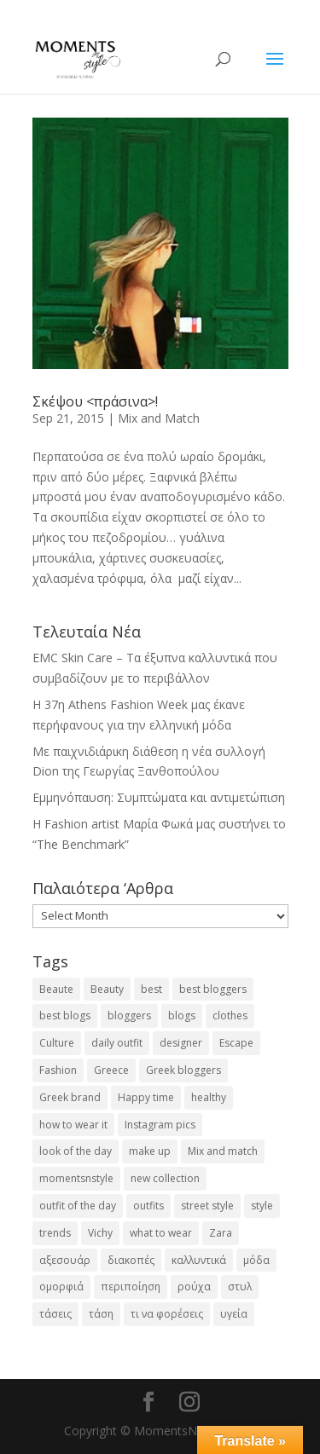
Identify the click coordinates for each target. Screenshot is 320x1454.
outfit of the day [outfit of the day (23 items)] (77, 1205)
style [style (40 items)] (262, 1205)
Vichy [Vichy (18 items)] (100, 1233)
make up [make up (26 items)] (150, 1151)
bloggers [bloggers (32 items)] (129, 1015)
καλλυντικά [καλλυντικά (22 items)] (199, 1260)
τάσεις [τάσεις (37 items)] (55, 1314)
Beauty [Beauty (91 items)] (107, 989)
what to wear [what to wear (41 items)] (161, 1233)
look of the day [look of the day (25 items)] (75, 1151)
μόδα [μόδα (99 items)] (256, 1260)
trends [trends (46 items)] (55, 1233)
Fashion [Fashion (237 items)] (58, 1070)
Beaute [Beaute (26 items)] (56, 989)
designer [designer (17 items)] (181, 1043)
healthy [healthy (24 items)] (208, 1097)
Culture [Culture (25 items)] (56, 1043)
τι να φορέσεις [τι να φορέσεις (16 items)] (167, 1314)
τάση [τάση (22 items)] (101, 1314)
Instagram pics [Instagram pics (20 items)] (160, 1124)
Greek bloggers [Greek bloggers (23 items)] (183, 1070)
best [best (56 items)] (151, 989)
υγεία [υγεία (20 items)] (233, 1314)
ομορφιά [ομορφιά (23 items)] (61, 1286)
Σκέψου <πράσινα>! (95, 401)
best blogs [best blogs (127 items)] (64, 1015)
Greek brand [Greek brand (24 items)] (70, 1097)
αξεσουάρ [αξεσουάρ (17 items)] (64, 1260)
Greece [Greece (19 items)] (111, 1070)
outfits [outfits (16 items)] (148, 1205)
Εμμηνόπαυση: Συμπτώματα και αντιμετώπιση (158, 797)
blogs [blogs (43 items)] (181, 1015)
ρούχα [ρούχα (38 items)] (194, 1286)
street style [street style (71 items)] (207, 1205)
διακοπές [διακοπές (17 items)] (131, 1260)
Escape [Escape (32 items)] (236, 1043)
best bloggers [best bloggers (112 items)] (213, 989)
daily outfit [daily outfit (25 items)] (117, 1043)
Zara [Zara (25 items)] (220, 1233)
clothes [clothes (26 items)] (229, 1015)
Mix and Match (159, 418)
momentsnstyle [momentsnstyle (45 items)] (76, 1178)
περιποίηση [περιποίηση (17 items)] (130, 1286)
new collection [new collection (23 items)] (165, 1178)
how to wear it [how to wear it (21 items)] (73, 1124)
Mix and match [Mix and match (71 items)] (223, 1151)
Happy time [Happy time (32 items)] (146, 1097)
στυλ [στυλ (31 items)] (240, 1286)
